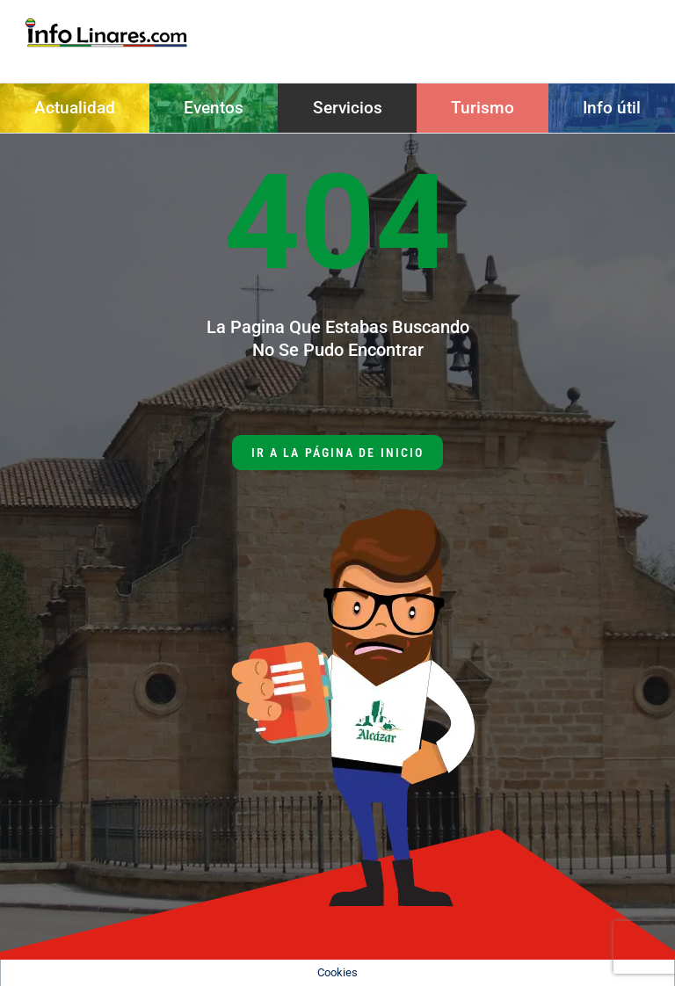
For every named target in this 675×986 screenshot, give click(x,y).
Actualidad (74, 108)
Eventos (213, 108)
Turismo (482, 108)
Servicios (347, 108)
